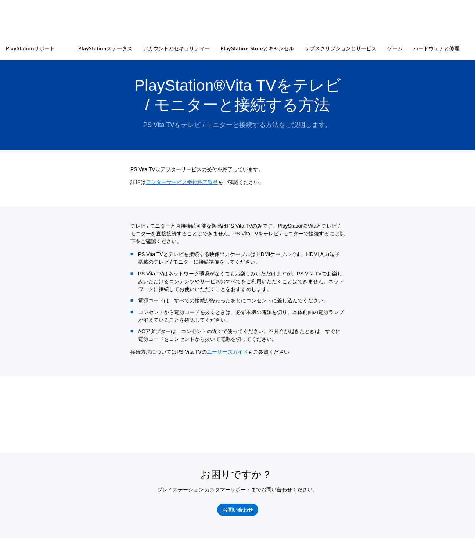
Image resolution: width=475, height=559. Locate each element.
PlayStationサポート (30, 48)
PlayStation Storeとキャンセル (257, 48)
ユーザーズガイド (227, 352)
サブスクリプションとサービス (341, 48)
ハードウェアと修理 (436, 48)
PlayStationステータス (105, 48)
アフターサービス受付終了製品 (182, 182)
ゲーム (395, 48)
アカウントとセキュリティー (176, 48)
